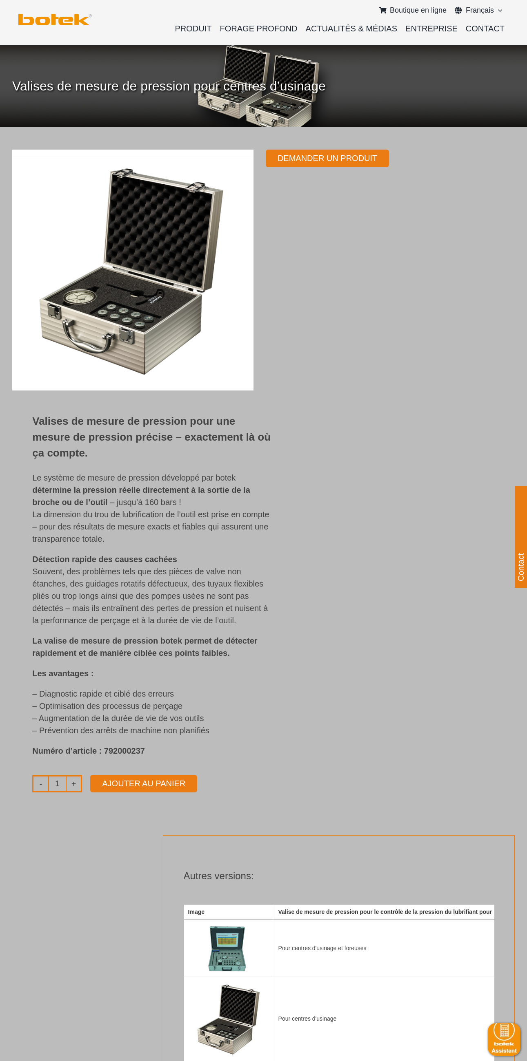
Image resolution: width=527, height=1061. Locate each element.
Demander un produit (327, 158)
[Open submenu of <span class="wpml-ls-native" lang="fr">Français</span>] (498, 10)
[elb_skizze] (55, 17)
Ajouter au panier (143, 783)
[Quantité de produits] (57, 784)
